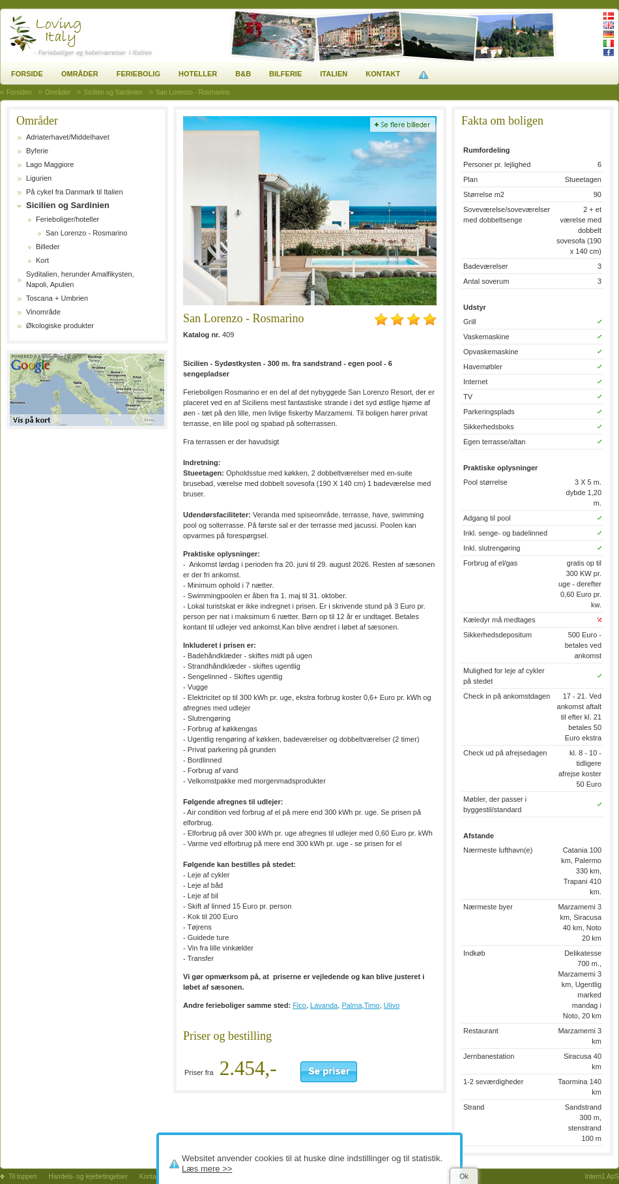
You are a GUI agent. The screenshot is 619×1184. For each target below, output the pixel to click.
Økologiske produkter (60, 325)
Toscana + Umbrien (57, 298)
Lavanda (324, 1005)
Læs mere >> (207, 1169)
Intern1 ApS (602, 1176)
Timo (372, 1005)
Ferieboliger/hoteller (67, 219)
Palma (351, 1005)
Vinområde (43, 312)
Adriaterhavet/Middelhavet (67, 137)
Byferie (37, 151)
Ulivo (391, 1005)
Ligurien (38, 178)
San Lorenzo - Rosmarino (86, 233)
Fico (299, 1005)
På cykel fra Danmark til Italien (74, 192)
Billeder (48, 246)
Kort (42, 260)
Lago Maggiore (50, 164)
